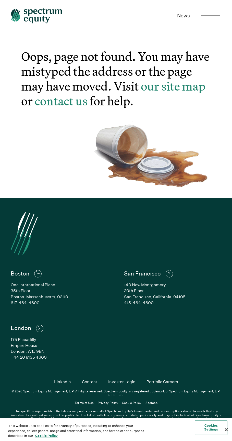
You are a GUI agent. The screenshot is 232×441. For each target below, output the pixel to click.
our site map (173, 86)
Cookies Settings (211, 427)
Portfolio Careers (162, 381)
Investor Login (122, 381)
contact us (61, 101)
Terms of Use (84, 403)
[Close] (226, 429)
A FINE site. (116, 395)
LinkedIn (62, 381)
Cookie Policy (131, 403)
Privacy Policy (108, 403)
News (183, 15)
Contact (89, 381)
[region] (116, 429)
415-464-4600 (139, 302)
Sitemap (151, 403)
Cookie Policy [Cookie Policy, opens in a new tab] (46, 435)
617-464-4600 (25, 302)
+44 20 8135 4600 (29, 357)
